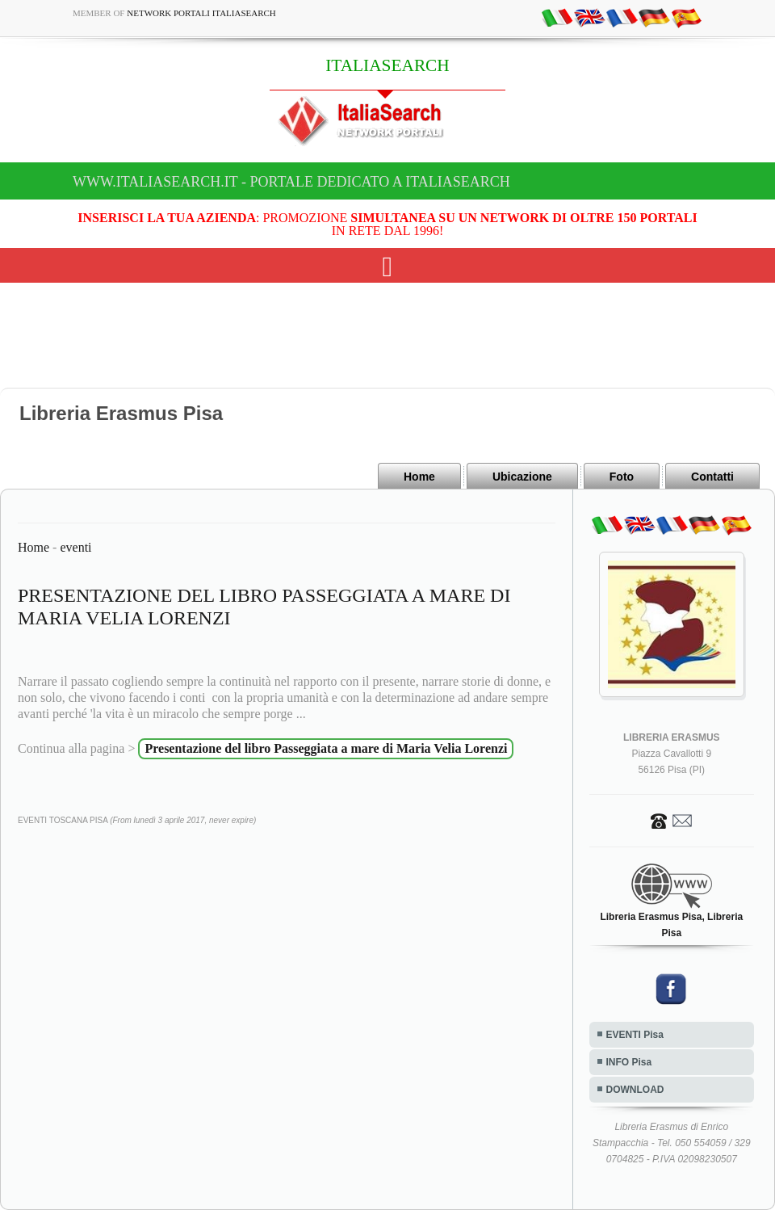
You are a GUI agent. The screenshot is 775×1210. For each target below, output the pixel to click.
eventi (75, 547)
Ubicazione (522, 476)
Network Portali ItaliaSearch (201, 13)
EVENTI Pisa (635, 1034)
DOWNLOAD (635, 1089)
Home (419, 476)
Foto (622, 476)
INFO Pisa (629, 1062)
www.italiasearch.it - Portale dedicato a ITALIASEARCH (291, 182)
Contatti (712, 476)
